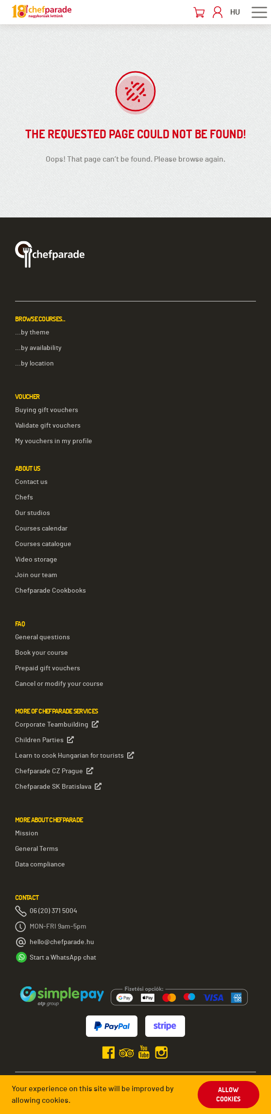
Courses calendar (41, 528)
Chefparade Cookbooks (50, 590)
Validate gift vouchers (48, 425)
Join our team (36, 575)
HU (235, 12)
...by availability (38, 348)
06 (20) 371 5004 (53, 911)
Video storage (36, 559)
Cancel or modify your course (59, 684)
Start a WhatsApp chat (63, 957)
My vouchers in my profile (53, 441)
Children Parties (44, 740)
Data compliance (40, 864)
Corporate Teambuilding (57, 724)
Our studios (32, 513)
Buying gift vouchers (46, 410)
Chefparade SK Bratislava (58, 786)
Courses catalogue (43, 544)
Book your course (41, 652)
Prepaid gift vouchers (47, 668)
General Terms (36, 849)
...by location (34, 363)
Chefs (24, 497)
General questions (42, 637)
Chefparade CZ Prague (54, 771)
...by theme (32, 332)
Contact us (31, 482)
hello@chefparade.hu (62, 942)
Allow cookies (228, 1094)
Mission (26, 833)
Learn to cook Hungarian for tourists (74, 755)
